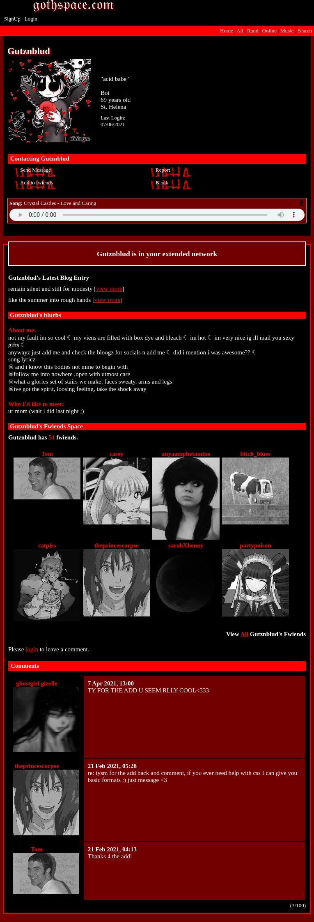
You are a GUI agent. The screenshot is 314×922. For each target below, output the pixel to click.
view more (109, 288)
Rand (252, 31)
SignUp (12, 19)
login (31, 649)
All (240, 31)
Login (31, 19)
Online (269, 31)
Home (226, 31)
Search (305, 31)
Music (287, 31)
